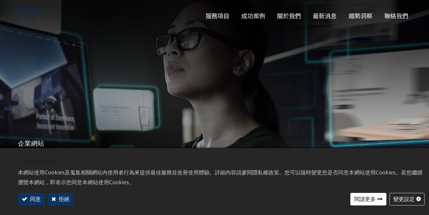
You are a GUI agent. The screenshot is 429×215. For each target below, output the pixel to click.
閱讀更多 (365, 198)
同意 (35, 198)
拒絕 (63, 198)
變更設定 (404, 198)
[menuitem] (360, 14)
